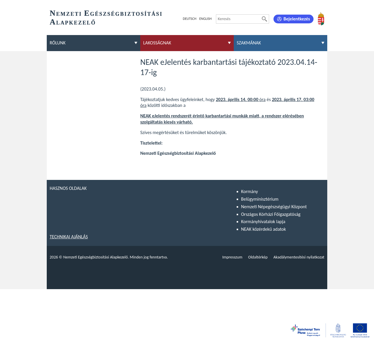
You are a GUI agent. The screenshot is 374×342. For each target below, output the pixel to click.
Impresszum (232, 257)
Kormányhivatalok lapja (263, 221)
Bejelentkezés (296, 19)
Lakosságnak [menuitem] (157, 43)
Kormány (249, 191)
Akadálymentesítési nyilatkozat (298, 257)
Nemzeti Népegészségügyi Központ (274, 206)
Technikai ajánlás (69, 236)
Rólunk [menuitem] (57, 43)
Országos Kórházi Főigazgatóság (270, 214)
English (205, 19)
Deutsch (189, 19)
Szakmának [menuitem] (249, 43)
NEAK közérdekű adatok (263, 229)
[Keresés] (264, 19)
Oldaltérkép (257, 257)
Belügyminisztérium (259, 199)
